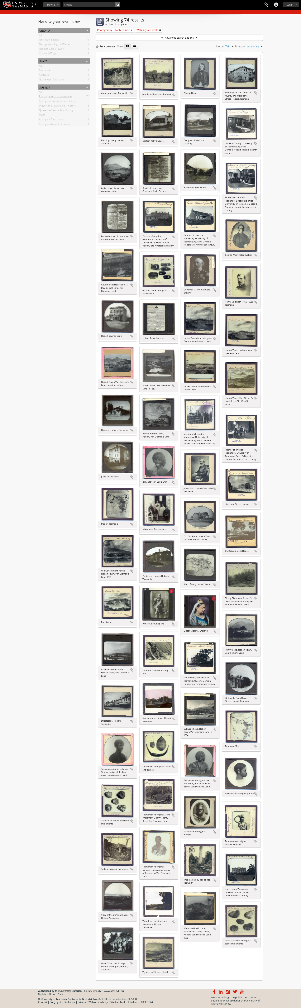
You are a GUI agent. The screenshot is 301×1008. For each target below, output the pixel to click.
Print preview (105, 46)
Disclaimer (69, 1002)
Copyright (55, 1002)
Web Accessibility (98, 1002)
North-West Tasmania (51, 80)
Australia (44, 75)
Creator (45, 30)
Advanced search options (179, 37)
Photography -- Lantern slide (55, 97)
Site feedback (118, 1002)
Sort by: (219, 46)
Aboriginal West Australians (54, 125)
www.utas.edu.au (114, 991)
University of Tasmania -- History (57, 106)
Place (43, 61)
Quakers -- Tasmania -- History (56, 111)
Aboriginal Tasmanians (52, 120)
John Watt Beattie (49, 40)
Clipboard (266, 5)
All (40, 35)
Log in (289, 4)
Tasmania (44, 71)
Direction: (240, 46)
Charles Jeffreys (47, 54)
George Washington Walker (54, 45)
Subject (44, 87)
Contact (42, 1002)
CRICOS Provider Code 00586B (119, 999)
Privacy (82, 1002)
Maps (42, 115)
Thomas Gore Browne (51, 49)
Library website (93, 991)
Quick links (276, 5)
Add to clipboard (132, 93)
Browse (50, 4)
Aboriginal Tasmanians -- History (57, 101)
